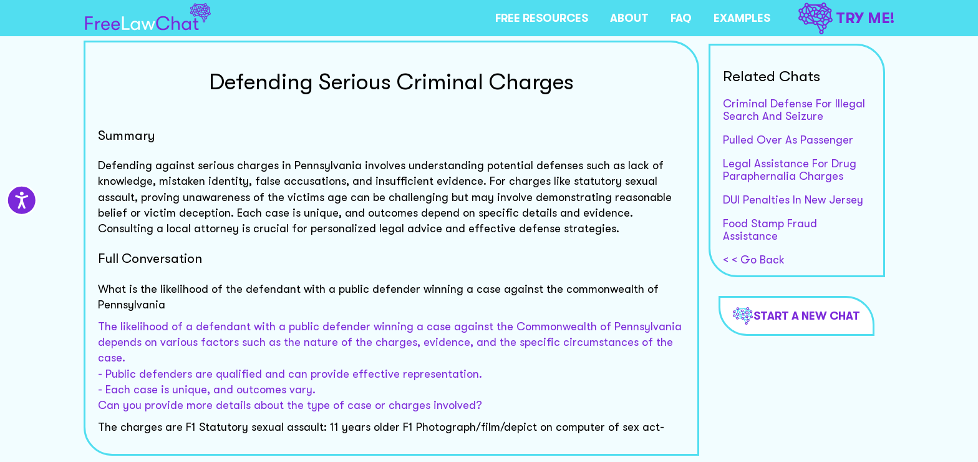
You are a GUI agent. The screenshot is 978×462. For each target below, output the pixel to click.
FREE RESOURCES (541, 18)
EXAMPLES (742, 18)
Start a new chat (796, 316)
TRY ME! (846, 18)
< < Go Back (754, 259)
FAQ (681, 18)
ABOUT (629, 18)
